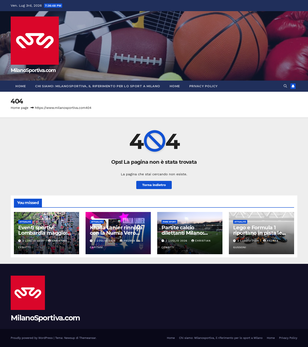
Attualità (25, 222)
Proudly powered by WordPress (32, 337)
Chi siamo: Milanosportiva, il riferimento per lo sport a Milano (97, 86)
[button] (285, 86)
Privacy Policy (203, 86)
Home (20, 86)
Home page (19, 108)
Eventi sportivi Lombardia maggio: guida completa (42, 232)
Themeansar (87, 337)
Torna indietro (154, 185)
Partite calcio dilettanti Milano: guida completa (182, 232)
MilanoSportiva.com (33, 70)
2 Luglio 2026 (33, 240)
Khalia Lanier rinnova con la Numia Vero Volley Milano (116, 232)
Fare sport (169, 222)
